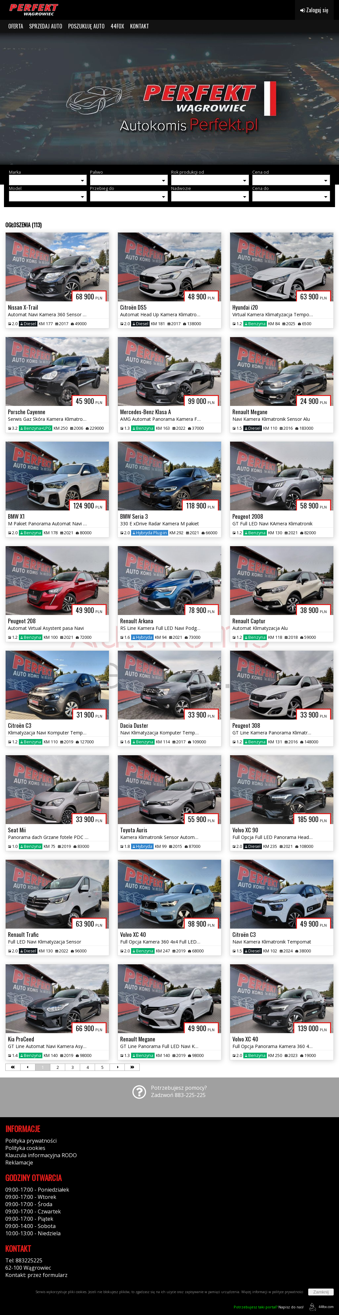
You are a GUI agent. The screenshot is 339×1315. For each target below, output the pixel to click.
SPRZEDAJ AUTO (45, 26)
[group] (169, 98)
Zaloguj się (314, 10)
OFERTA (15, 26)
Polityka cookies (25, 1148)
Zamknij (321, 1292)
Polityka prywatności (31, 1140)
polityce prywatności (287, 1292)
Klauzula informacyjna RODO (41, 1155)
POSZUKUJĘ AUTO (86, 26)
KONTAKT (139, 26)
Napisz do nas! (269, 1306)
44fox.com (320, 1307)
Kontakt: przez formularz (36, 1275)
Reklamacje (19, 1162)
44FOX (117, 26)
